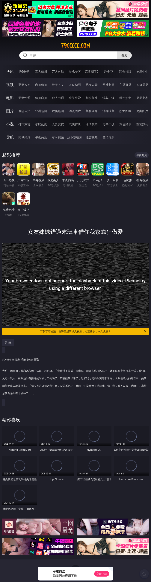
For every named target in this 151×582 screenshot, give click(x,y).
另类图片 (142, 111)
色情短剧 (108, 137)
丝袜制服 (108, 85)
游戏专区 (75, 71)
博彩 (10, 71)
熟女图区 (125, 111)
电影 (10, 97)
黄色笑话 (125, 124)
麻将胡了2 (92, 71)
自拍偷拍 (41, 85)
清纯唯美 (108, 111)
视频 (10, 84)
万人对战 (58, 71)
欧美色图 (58, 111)
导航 (10, 137)
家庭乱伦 (41, 124)
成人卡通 (58, 98)
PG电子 (24, 71)
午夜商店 (41, 137)
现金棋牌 (125, 71)
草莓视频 (58, 137)
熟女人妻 (92, 85)
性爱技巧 (142, 124)
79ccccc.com (75, 46)
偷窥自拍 (24, 111)
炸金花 (108, 71)
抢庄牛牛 (142, 71)
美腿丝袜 (92, 111)
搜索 (124, 55)
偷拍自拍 (41, 98)
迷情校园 (92, 124)
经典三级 (108, 98)
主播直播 (125, 85)
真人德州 (41, 71)
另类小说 (108, 124)
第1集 (8, 342)
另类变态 (142, 98)
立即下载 (101, 573)
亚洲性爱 (24, 98)
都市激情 (24, 124)
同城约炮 (24, 137)
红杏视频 (92, 137)
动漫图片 (75, 111)
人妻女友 (58, 124)
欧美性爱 (75, 98)
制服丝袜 (92, 98)
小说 (10, 124)
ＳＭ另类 (142, 85)
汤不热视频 (74, 137)
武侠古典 (75, 124)
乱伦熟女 (125, 98)
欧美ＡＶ (58, 85)
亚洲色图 (41, 111)
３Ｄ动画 (75, 85)
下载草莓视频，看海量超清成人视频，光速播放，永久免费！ (93, 331)
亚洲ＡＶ (24, 85)
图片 (10, 110)
